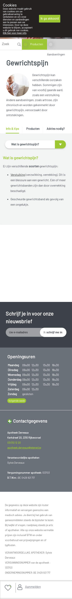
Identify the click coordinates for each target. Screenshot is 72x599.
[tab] (14, 130)
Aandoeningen (56, 54)
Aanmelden (33, 587)
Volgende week (16, 400)
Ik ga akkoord (50, 18)
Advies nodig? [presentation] (56, 128)
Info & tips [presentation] (12, 128)
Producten (36, 44)
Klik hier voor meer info (14, 33)
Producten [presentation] (33, 128)
